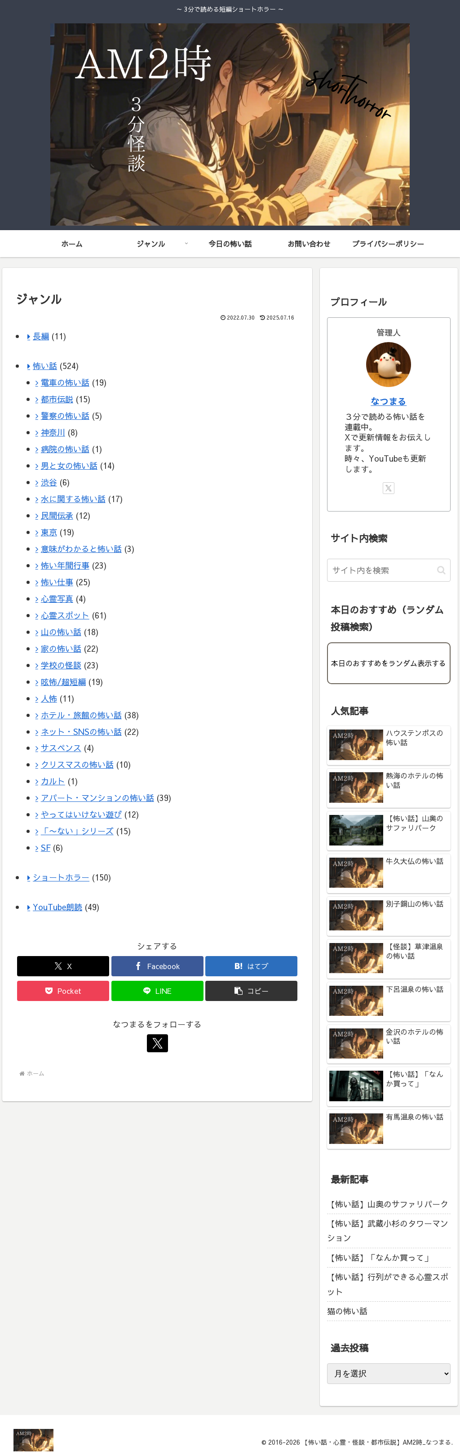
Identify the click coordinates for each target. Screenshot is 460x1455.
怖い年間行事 (65, 565)
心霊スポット (65, 615)
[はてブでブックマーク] (251, 966)
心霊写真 (57, 598)
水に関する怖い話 (73, 498)
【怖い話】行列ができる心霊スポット (387, 1284)
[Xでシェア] (63, 966)
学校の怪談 (61, 665)
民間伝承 (57, 515)
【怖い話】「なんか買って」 (379, 1257)
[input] (388, 570)
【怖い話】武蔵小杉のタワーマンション (387, 1230)
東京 (49, 532)
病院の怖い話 (65, 448)
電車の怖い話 (65, 382)
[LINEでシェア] (157, 991)
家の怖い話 (61, 648)
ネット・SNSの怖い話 (81, 731)
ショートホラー (61, 877)
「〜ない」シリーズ (77, 831)
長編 (41, 336)
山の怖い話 (61, 631)
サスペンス (61, 747)
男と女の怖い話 (69, 465)
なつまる (389, 401)
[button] (251, 991)
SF (45, 847)
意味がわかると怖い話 (81, 548)
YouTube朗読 (57, 906)
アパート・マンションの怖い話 (97, 797)
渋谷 (49, 482)
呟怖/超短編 (63, 681)
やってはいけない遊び (81, 814)
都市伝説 (57, 399)
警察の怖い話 (65, 415)
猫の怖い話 (347, 1311)
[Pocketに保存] (63, 991)
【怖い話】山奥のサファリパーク (387, 1204)
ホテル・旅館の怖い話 (81, 715)
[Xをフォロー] (157, 1043)
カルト (53, 781)
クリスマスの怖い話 (77, 764)
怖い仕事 (57, 581)
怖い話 (45, 365)
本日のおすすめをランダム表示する (388, 663)
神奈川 (53, 432)
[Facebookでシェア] (157, 966)
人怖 (49, 698)
